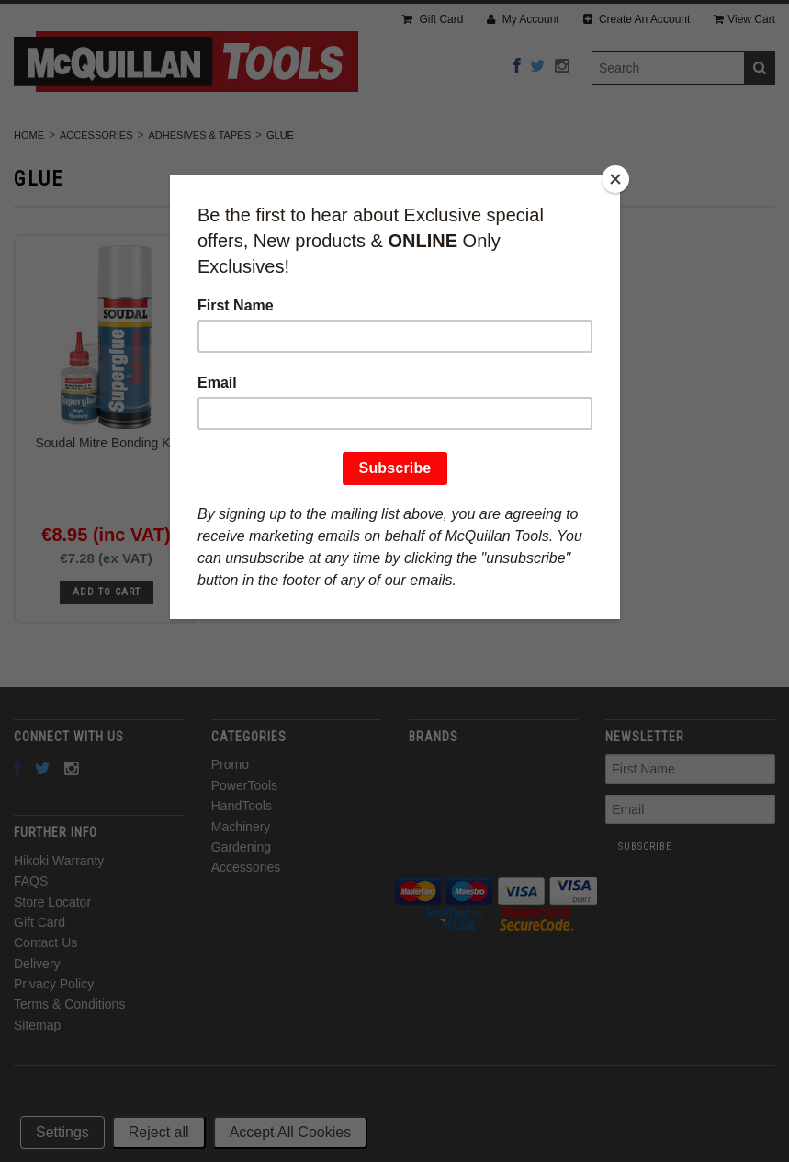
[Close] (615, 179)
